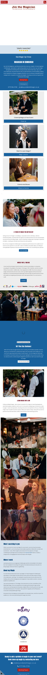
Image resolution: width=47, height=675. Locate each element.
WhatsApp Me (23, 84)
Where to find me (23, 188)
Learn (23, 399)
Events (23, 280)
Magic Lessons (23, 154)
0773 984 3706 (12, 87)
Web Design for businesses (11, 672)
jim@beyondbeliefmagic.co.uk (29, 87)
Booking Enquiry (23, 80)
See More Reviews (24, 345)
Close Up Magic (23, 250)
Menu (3, 2)
